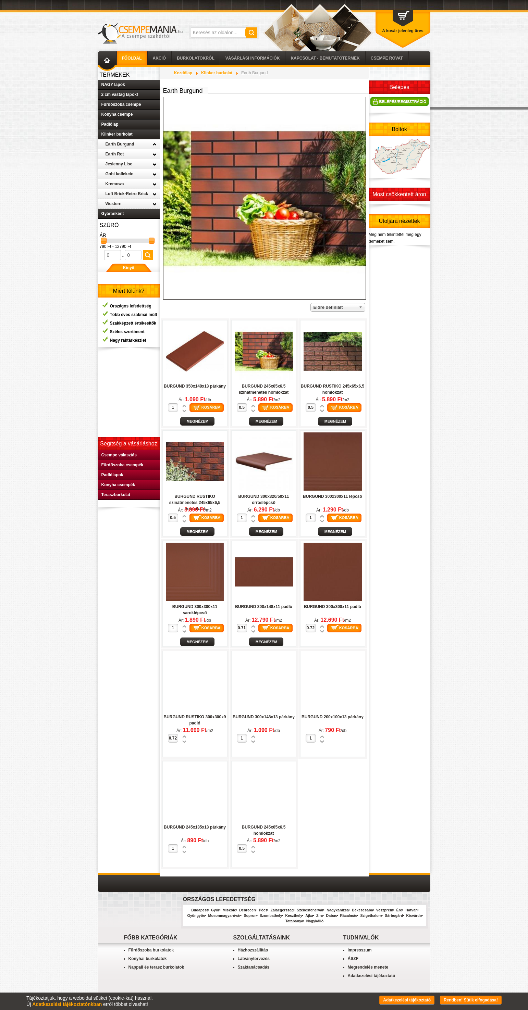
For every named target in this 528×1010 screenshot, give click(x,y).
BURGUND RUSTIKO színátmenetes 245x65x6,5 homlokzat (194, 502)
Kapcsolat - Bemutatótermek (325, 58)
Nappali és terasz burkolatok (156, 967)
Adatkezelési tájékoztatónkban (67, 1004)
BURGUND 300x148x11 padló (263, 606)
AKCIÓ (159, 58)
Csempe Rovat (387, 58)
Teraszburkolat (115, 494)
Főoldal (132, 58)
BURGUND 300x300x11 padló (332, 606)
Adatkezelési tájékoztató (371, 975)
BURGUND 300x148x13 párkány (264, 717)
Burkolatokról (195, 58)
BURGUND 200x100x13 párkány (333, 717)
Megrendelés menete (368, 967)
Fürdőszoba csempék (122, 465)
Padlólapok (112, 474)
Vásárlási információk (252, 58)
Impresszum (360, 950)
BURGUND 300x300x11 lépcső (332, 496)
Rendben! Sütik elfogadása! (471, 1000)
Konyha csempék (118, 484)
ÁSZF (353, 958)
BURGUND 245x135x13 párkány (195, 827)
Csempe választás (119, 455)
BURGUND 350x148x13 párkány (195, 386)
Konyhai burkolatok (147, 958)
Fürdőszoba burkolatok (151, 950)
